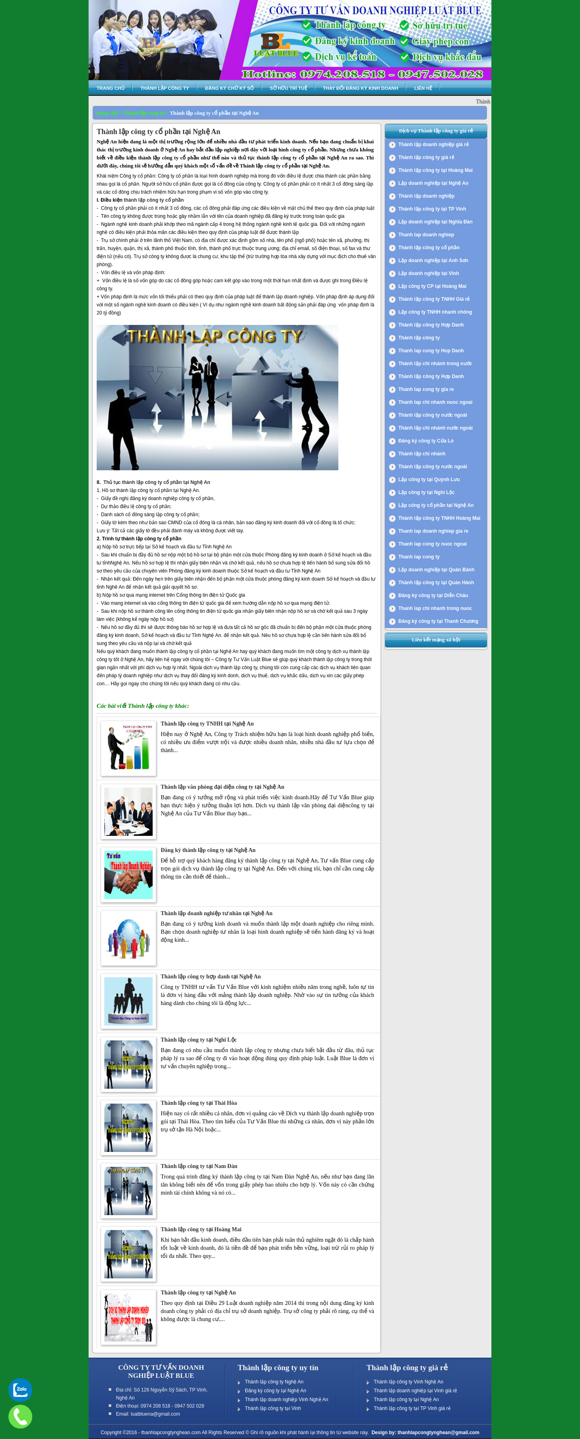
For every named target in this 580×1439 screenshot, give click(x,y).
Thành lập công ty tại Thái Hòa (199, 1103)
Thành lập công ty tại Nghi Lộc (199, 1040)
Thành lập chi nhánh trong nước (435, 363)
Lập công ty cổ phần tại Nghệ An (436, 505)
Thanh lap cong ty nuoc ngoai (432, 544)
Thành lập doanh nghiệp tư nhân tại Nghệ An (217, 913)
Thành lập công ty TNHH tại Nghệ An (207, 724)
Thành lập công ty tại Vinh (273, 1408)
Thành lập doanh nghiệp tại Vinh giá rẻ (415, 1391)
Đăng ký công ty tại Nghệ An (275, 1391)
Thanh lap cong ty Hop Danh (431, 351)
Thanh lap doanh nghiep (426, 235)
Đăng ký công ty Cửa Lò (426, 441)
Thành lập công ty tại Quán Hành (436, 582)
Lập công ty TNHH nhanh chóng (435, 312)
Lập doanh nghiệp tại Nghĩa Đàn (435, 222)
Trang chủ (110, 88)
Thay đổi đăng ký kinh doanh (360, 88)
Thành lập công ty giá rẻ (426, 157)
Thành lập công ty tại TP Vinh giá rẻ (412, 1408)
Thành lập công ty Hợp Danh (431, 325)
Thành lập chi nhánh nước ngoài (435, 428)
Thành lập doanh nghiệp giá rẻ (433, 144)
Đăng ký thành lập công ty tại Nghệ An (208, 850)
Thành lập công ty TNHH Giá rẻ (434, 299)
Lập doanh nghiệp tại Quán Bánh (436, 570)
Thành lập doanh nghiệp (426, 196)
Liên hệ (423, 88)
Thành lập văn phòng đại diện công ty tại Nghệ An (222, 787)
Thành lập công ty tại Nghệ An (198, 1293)
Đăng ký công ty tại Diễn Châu (433, 595)
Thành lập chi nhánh (421, 454)
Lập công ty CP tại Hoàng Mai (432, 286)
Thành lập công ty (165, 88)
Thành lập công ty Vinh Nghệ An (408, 1382)
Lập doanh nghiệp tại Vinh (428, 273)
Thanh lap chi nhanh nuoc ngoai (435, 402)
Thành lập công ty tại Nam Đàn (199, 1166)
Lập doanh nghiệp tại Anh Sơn (433, 260)
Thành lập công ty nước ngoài (432, 415)
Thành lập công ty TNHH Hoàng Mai (439, 518)
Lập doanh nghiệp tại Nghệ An (433, 183)
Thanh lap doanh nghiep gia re (433, 531)
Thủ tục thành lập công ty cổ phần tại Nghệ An (157, 482)
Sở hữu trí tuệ (288, 88)
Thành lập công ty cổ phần (429, 247)
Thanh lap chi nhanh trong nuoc (435, 608)
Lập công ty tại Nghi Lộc (426, 492)
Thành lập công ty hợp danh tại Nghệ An (211, 977)
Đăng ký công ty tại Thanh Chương (438, 621)
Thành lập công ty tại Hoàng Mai (201, 1229)
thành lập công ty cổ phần (154, 200)
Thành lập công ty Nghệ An (274, 1382)
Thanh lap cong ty (419, 557)
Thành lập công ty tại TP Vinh (432, 209)
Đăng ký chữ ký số (229, 88)
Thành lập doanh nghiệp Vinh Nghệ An (286, 1399)
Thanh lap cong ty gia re (426, 389)
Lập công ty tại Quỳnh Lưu (429, 479)
